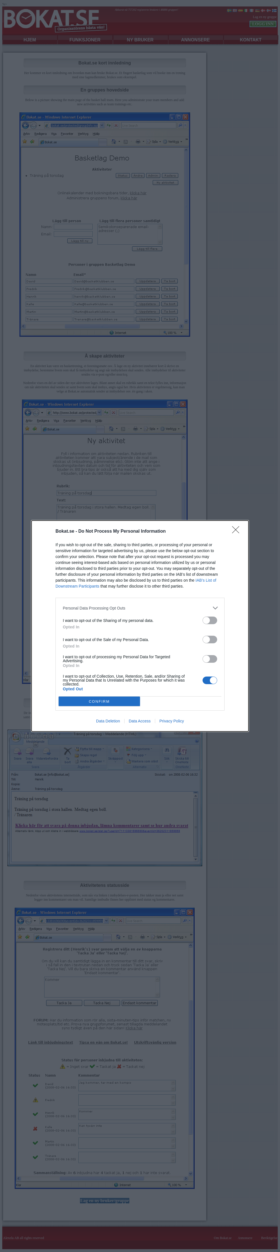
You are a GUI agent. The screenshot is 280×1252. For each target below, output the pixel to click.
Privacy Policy (171, 721)
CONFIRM (99, 701)
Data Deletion (108, 721)
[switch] (210, 620)
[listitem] (140, 608)
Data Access (140, 721)
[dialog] (140, 626)
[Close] (237, 531)
